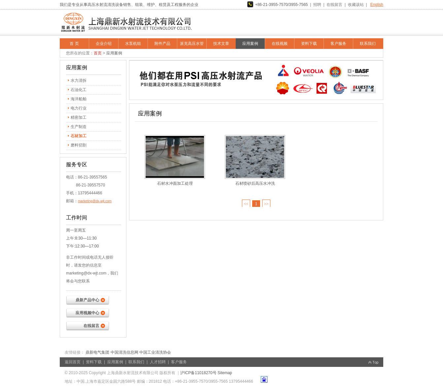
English (376, 4)
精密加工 (78, 117)
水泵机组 (133, 43)
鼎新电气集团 (97, 352)
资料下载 (309, 43)
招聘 (317, 4)
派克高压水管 (192, 43)
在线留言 (334, 4)
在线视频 (280, 43)
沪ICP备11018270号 (198, 373)
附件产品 (162, 43)
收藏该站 (356, 4)
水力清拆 (78, 80)
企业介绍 (104, 43)
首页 (98, 53)
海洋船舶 (78, 99)
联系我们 (368, 43)
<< (246, 204)
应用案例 (250, 43)
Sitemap (225, 373)
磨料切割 (78, 145)
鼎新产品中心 (87, 300)
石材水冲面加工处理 (175, 183)
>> (266, 204)
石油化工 (78, 89)
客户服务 (338, 43)
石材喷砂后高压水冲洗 (255, 183)
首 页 (74, 43)
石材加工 (78, 136)
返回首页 (73, 362)
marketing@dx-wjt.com (95, 201)
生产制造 (78, 126)
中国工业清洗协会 (155, 352)
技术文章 (221, 43)
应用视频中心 (87, 312)
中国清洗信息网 (124, 352)
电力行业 (78, 108)
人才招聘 (158, 362)
